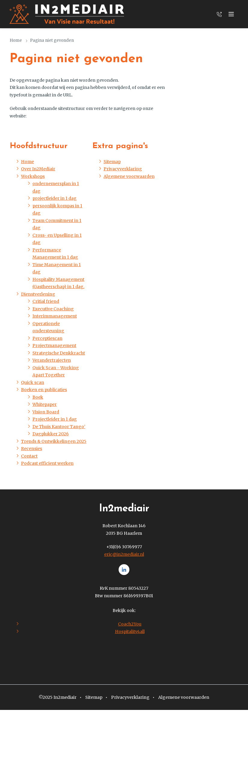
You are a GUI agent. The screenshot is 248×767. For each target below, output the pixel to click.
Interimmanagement (54, 316)
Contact (29, 456)
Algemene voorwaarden (129, 176)
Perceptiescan (47, 338)
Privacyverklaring (123, 169)
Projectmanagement (54, 345)
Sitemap (112, 161)
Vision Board (45, 412)
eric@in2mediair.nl (124, 554)
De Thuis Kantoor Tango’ (58, 426)
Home (16, 40)
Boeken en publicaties (44, 389)
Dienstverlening (38, 294)
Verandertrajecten (51, 360)
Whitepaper (44, 404)
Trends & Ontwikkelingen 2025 (53, 441)
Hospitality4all (130, 631)
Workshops (33, 176)
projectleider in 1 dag (54, 198)
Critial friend (45, 301)
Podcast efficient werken (47, 463)
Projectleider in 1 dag (54, 419)
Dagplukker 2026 (50, 434)
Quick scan (32, 382)
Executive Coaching (53, 309)
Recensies (31, 448)
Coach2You (129, 624)
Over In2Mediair (38, 169)
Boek (37, 397)
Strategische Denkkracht (58, 353)
